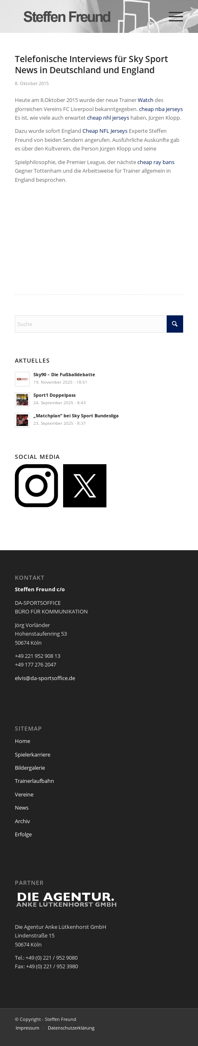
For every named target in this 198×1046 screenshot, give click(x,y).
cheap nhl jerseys (108, 117)
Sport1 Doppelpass (54, 395)
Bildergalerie (30, 767)
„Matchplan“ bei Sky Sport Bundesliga (76, 415)
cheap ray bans (155, 162)
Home (22, 741)
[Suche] (99, 324)
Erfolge (23, 834)
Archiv (22, 821)
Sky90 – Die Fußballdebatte (64, 374)
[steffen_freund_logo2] (82, 16)
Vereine (24, 794)
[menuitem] (171, 16)
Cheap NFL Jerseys (104, 130)
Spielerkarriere (32, 754)
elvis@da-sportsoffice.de (45, 678)
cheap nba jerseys (161, 109)
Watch (145, 100)
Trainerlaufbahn (34, 780)
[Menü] (171, 16)
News (21, 807)
